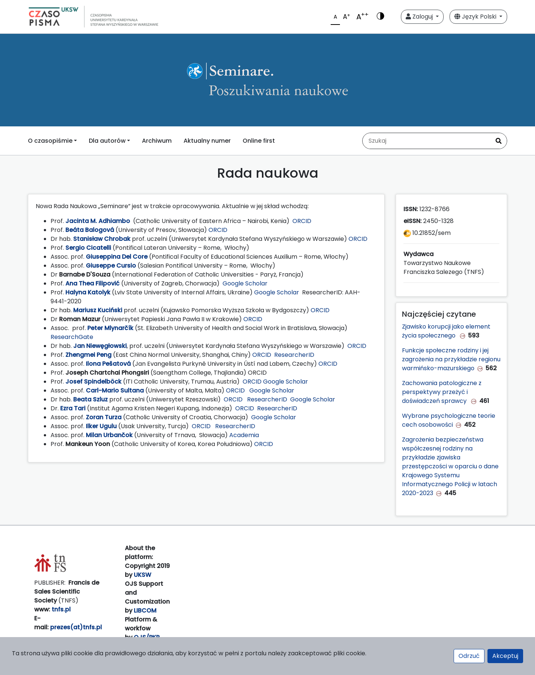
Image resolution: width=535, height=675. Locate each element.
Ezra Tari (72, 408)
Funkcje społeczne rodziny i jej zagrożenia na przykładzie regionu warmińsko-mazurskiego (451, 359)
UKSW (142, 575)
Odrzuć (469, 656)
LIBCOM (145, 610)
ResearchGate (72, 337)
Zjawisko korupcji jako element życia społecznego (446, 331)
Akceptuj (505, 656)
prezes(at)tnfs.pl (76, 627)
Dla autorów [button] (107, 140)
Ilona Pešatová (108, 363)
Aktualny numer (207, 140)
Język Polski (476, 16)
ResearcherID (294, 355)
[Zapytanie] (426, 141)
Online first (259, 140)
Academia (244, 435)
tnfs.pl (61, 609)
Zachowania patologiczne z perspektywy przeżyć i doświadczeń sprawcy (442, 392)
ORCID (301, 221)
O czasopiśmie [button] (50, 140)
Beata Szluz (90, 399)
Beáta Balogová (89, 230)
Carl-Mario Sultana (115, 390)
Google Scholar (245, 283)
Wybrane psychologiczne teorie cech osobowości (448, 420)
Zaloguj (420, 16)
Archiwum (157, 140)
